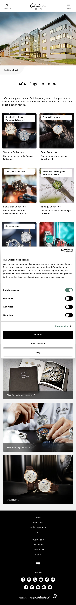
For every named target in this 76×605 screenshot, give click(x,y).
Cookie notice (38, 549)
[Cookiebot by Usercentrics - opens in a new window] (61, 250)
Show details (61, 326)
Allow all (38, 335)
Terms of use (38, 544)
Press (38, 532)
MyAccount (38, 522)
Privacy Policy (38, 539)
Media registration (38, 527)
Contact (38, 517)
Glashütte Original (11, 70)
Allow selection (38, 343)
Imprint (38, 554)
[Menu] (69, 6)
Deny (37, 352)
